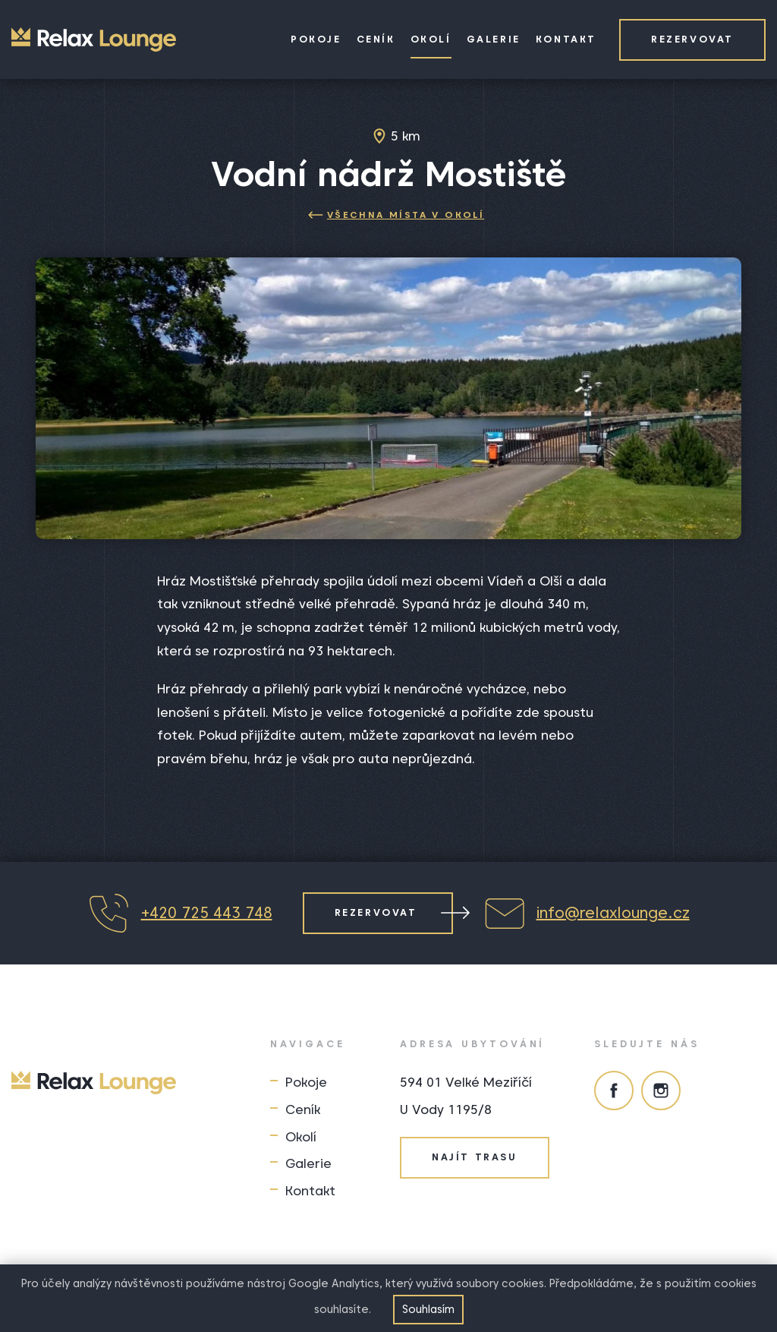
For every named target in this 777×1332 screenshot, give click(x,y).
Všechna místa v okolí (396, 215)
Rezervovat (692, 39)
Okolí (431, 39)
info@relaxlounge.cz (586, 913)
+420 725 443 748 (180, 913)
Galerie (494, 39)
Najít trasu (474, 1157)
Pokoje (316, 39)
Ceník (376, 39)
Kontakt (566, 39)
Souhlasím (428, 1309)
